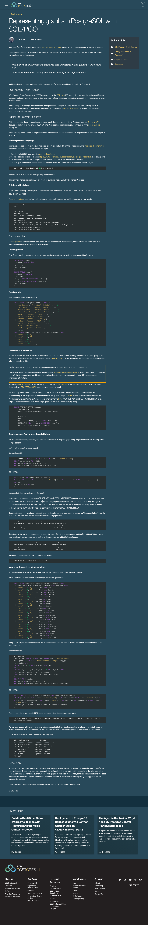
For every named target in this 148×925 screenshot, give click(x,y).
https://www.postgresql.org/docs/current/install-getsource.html (65, 157)
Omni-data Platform (35, 893)
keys (60, 399)
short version (17, 199)
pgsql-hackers (94, 125)
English (136, 885)
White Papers (77, 896)
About (97, 883)
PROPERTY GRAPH (28, 387)
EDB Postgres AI (11, 883)
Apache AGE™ (93, 122)
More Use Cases (33, 901)
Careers (98, 891)
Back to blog (16, 14)
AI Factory (8, 891)
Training (53, 898)
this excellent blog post (51, 47)
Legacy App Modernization (33, 887)
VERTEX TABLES (24, 384)
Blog (74, 883)
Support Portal (55, 896)
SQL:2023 (61, 95)
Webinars (76, 893)
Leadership (99, 886)
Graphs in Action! (121, 60)
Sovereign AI (32, 883)
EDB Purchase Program (55, 908)
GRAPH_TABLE (58, 358)
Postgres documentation (94, 146)
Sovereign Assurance (13, 897)
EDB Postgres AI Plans (58, 904)
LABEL (69, 396)
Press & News (100, 888)
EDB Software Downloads (55, 892)
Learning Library (78, 899)
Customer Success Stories (79, 887)
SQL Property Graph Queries (125, 47)
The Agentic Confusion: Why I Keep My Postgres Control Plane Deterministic (117, 821)
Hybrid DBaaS (32, 890)
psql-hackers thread (47, 154)
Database (8, 886)
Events (75, 890)
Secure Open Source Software (35, 897)
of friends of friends (71, 108)
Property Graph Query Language (66, 372)
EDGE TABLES (61, 384)
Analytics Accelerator (13, 894)
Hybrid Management (12, 888)
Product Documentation (55, 887)
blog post (16, 242)
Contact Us (99, 894)
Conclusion (118, 64)
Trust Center (54, 901)
